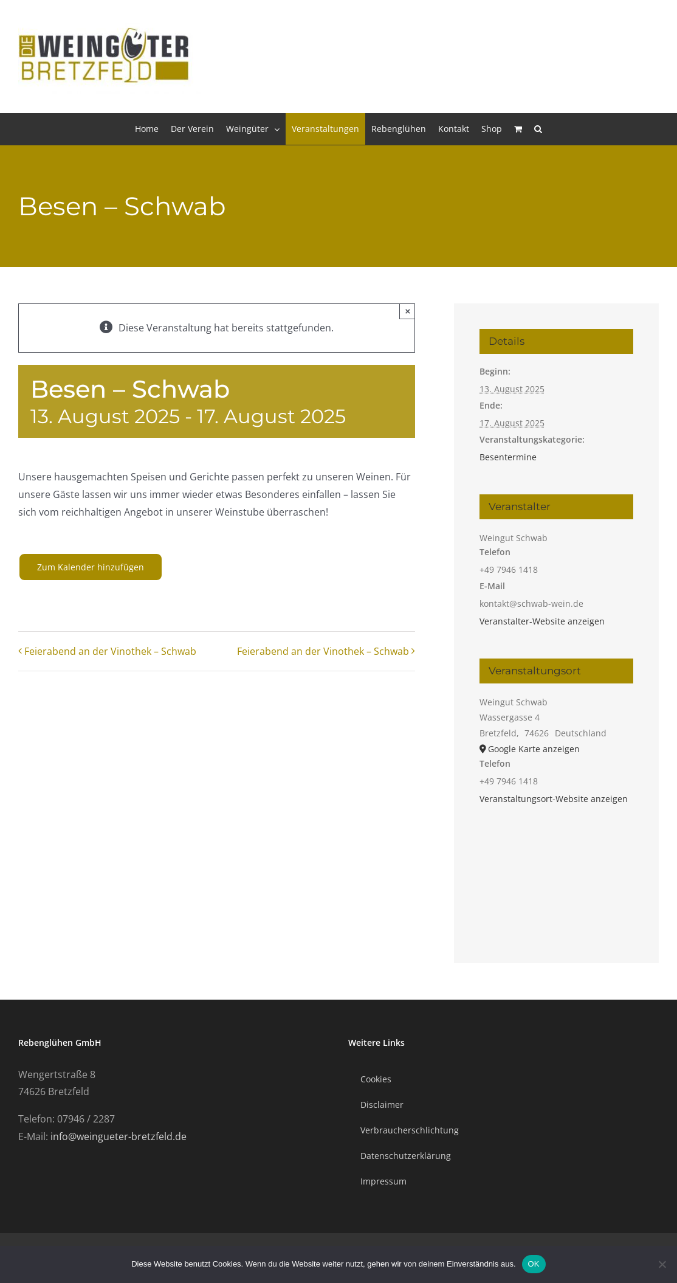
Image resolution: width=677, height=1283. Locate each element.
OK (534, 1263)
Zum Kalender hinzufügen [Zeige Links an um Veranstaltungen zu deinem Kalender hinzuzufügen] (90, 567)
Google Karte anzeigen (534, 749)
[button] (538, 129)
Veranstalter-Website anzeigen (542, 621)
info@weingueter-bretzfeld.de (118, 1136)
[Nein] (662, 1264)
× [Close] (408, 311)
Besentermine (508, 457)
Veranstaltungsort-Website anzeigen (553, 798)
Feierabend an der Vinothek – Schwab (110, 651)
